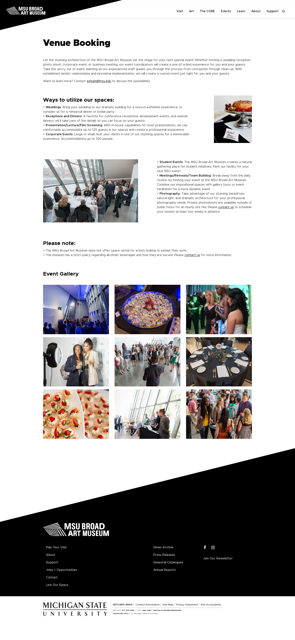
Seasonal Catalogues (168, 562)
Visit (179, 11)
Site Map (168, 605)
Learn (241, 11)
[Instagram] (213, 548)
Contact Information (147, 605)
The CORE (207, 11)
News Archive (163, 547)
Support (272, 11)
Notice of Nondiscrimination (168, 610)
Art (191, 11)
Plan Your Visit (56, 547)
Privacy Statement (187, 605)
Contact (52, 577)
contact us (226, 207)
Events (226, 11)
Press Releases (164, 554)
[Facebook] (205, 548)
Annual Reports (164, 569)
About (256, 11)
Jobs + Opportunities (61, 569)
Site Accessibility (211, 605)
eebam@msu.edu (99, 81)
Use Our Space (57, 584)
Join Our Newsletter (218, 558)
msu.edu (147, 610)
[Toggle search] (283, 11)
